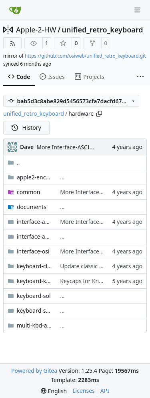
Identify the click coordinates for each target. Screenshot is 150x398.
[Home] (15, 10)
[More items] (140, 77)
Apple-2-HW (36, 30)
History (26, 127)
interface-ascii (34, 221)
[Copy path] (99, 114)
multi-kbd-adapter (34, 325)
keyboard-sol (34, 296)
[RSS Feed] (12, 43)
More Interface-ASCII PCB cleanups (82, 147)
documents (31, 207)
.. (14, 162)
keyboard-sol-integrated (34, 310)
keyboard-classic (34, 266)
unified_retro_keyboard (102, 30)
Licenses (83, 390)
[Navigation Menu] (138, 9)
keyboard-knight (34, 281)
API (104, 390)
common (28, 192)
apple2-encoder (34, 177)
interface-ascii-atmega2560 (34, 236)
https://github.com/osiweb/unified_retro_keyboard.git (85, 55)
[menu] (54, 391)
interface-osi (33, 251)
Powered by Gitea (34, 370)
